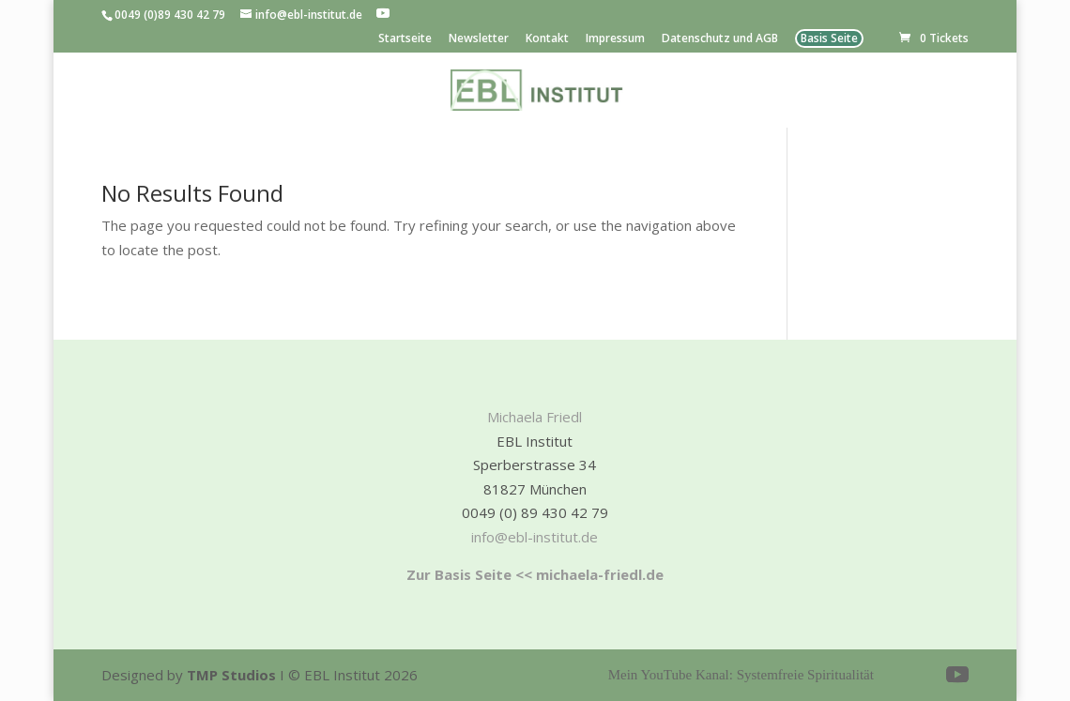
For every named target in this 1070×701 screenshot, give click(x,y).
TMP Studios (231, 674)
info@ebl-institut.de (534, 536)
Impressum (615, 39)
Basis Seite (829, 38)
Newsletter (479, 39)
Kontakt (547, 39)
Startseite (405, 39)
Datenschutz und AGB (720, 39)
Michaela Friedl (534, 416)
